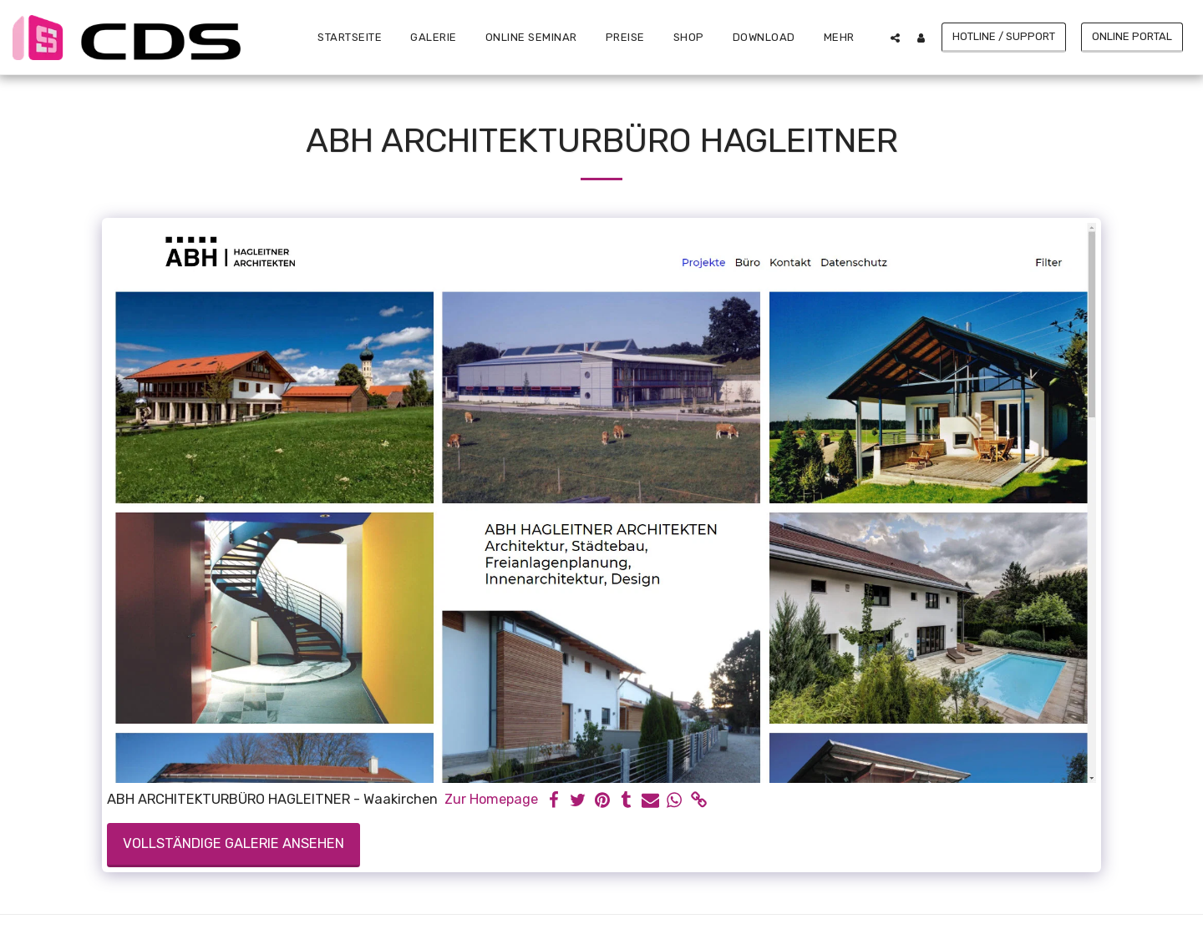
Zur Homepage (491, 799)
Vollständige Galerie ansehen (233, 843)
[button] (895, 37)
